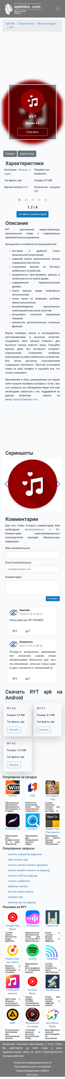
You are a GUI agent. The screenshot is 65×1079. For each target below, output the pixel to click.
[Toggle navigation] (57, 9)
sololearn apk (15, 897)
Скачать (32, 132)
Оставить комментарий (32, 214)
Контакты (32, 1074)
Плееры (10, 153)
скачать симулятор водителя (25, 854)
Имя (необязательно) (17, 548)
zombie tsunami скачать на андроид (29, 870)
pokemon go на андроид (22, 902)
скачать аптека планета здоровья (28, 865)
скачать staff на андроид (22, 875)
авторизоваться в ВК (42, 529)
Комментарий (13, 577)
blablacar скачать (18, 886)
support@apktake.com (25, 399)
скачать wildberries (19, 881)
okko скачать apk (18, 859)
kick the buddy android (20, 891)
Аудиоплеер (27, 153)
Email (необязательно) (18, 562)
